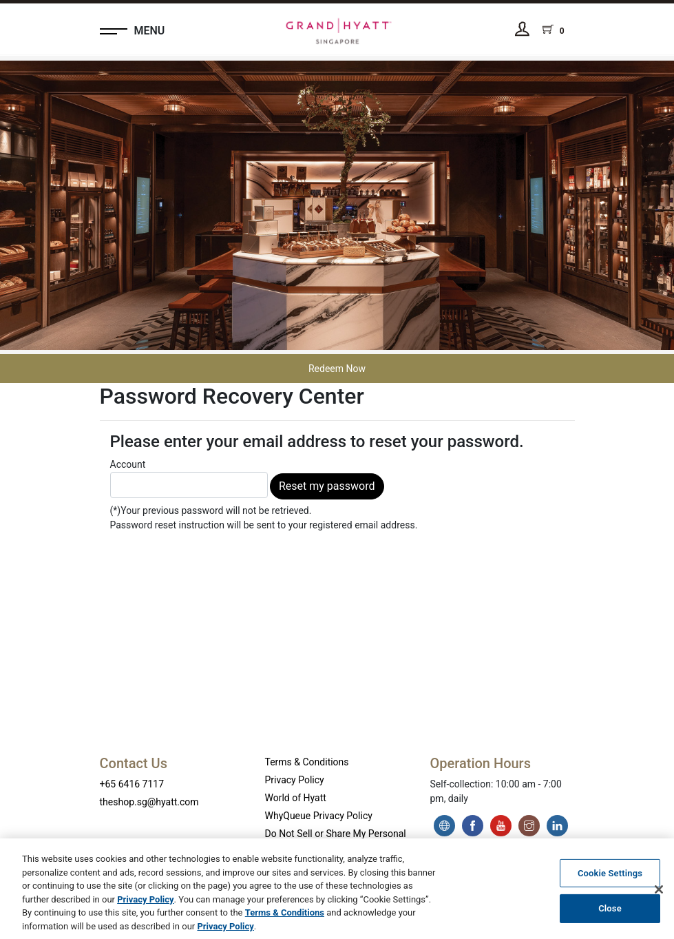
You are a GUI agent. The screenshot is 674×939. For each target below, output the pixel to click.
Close (610, 912)
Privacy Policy (294, 779)
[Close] (659, 893)
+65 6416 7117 (132, 784)
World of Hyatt (295, 797)
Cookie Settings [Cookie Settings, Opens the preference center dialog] (610, 876)
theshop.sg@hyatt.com (149, 801)
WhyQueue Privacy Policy (318, 815)
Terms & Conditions (307, 761)
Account (189, 478)
